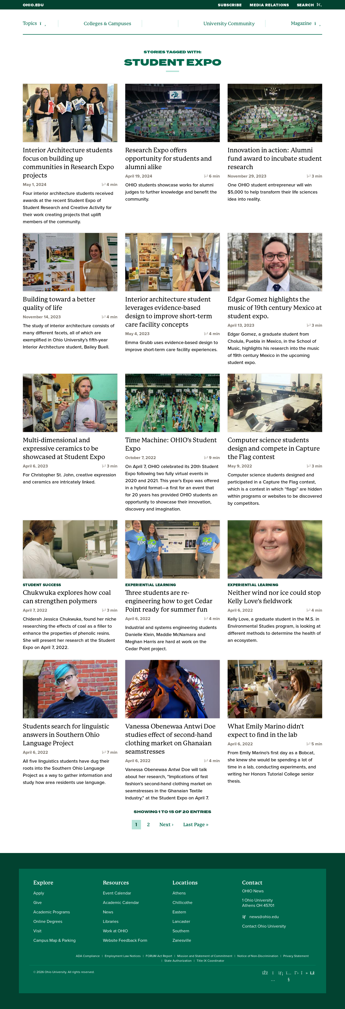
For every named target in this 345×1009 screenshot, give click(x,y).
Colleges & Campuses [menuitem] (107, 23)
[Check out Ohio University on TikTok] (304, 973)
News (108, 912)
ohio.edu (33, 5)
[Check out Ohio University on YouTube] (288, 976)
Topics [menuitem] (30, 23)
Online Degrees (47, 921)
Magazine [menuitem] (301, 23)
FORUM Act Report (159, 956)
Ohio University (55, 972)
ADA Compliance (88, 956)
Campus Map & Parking (54, 940)
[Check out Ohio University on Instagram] (273, 979)
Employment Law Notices (123, 956)
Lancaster (181, 921)
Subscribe (230, 5)
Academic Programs (51, 912)
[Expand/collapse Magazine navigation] (317, 23)
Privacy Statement (296, 956)
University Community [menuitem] (229, 23)
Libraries (110, 921)
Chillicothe (182, 902)
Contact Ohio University (264, 926)
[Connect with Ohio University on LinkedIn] (281, 973)
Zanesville (181, 940)
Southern (180, 931)
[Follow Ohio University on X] (296, 973)
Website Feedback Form (125, 940)
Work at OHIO (115, 931)
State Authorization (178, 960)
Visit (37, 931)
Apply (38, 893)
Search (309, 5)
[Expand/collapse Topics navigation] (43, 23)
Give (37, 902)
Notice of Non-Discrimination (257, 956)
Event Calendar (117, 893)
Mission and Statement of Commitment (204, 956)
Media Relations (269, 5)
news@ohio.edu (264, 916)
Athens (179, 893)
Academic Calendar (121, 902)
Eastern (179, 912)
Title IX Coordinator (210, 960)
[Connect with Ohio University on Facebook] (265, 973)
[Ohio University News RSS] (312, 973)
